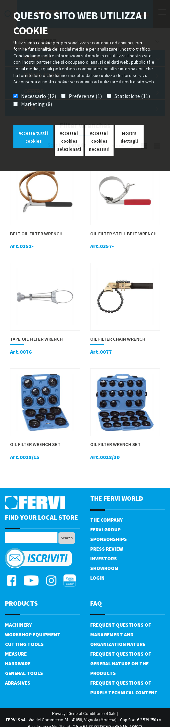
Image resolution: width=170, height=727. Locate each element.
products (21, 603)
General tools (24, 673)
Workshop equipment (32, 634)
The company (106, 520)
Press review (106, 549)
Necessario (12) (38, 96)
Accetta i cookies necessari (99, 141)
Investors (103, 558)
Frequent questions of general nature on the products (120, 663)
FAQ (96, 603)
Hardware (17, 663)
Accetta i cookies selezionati (69, 141)
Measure (16, 654)
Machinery (18, 625)
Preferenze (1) (85, 96)
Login (97, 578)
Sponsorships (108, 539)
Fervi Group (105, 529)
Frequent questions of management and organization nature (120, 634)
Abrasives (17, 683)
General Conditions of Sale (92, 713)
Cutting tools (24, 644)
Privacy (58, 713)
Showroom (104, 568)
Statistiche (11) (132, 96)
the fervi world (116, 498)
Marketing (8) (36, 104)
